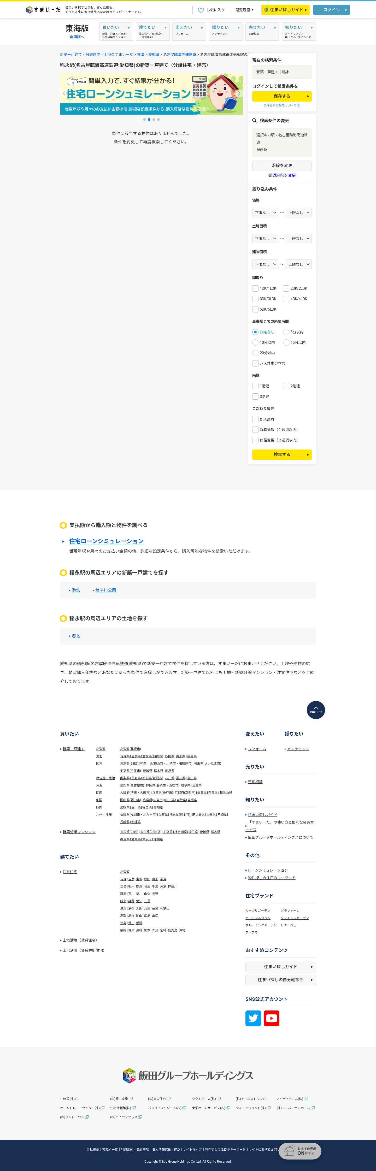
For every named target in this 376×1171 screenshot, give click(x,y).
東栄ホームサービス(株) (208, 1108)
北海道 (100, 749)
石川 (131, 894)
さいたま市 (212, 763)
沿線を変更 (282, 165)
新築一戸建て (74, 749)
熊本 (147, 930)
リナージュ (288, 925)
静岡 (131, 901)
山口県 (170, 800)
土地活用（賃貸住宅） (81, 940)
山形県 (180, 756)
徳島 (123, 923)
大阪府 (125, 793)
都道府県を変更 (282, 176)
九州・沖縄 (104, 815)
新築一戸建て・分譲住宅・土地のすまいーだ (96, 54)
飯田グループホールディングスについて (280, 837)
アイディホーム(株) (290, 1099)
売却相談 (255, 782)
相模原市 (185, 763)
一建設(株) (67, 1099)
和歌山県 (226, 793)
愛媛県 (125, 807)
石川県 (169, 778)
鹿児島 (172, 930)
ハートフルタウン (258, 918)
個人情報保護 (161, 1149)
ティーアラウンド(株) (251, 1108)
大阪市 (144, 793)
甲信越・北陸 (105, 778)
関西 (99, 793)
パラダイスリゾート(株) (164, 1108)
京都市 (190, 793)
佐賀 (131, 930)
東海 (140, 54)
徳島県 (147, 807)
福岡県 (125, 815)
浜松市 (173, 785)
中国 (99, 800)
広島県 (147, 800)
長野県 (136, 778)
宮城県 (147, 756)
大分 (155, 930)
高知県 (158, 807)
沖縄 (182, 930)
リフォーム (257, 749)
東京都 (125, 763)
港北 (76, 590)
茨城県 (147, 771)
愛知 (139, 901)
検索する (282, 454)
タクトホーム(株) (204, 1099)
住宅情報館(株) (120, 1108)
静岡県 (150, 785)
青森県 (125, 756)
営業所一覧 (110, 1149)
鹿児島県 (198, 815)
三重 (147, 901)
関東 (99, 763)
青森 (123, 879)
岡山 (139, 916)
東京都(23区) (129, 832)
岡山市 (135, 800)
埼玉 (147, 886)
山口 (155, 916)
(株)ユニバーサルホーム (293, 1108)
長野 (155, 894)
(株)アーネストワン (249, 1099)
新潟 (123, 894)
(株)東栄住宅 (157, 1099)
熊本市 (184, 815)
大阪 (139, 908)
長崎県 (125, 822)
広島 (147, 916)
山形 (155, 879)
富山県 (192, 778)
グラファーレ (290, 911)
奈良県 (213, 793)
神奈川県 (146, 763)
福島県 (192, 756)
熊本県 (174, 815)
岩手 (131, 879)
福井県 (180, 778)
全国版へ (77, 37)
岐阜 (123, 901)
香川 (131, 923)
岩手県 (136, 756)
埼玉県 (198, 763)
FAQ (177, 1149)
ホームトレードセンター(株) (80, 1108)
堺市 (134, 793)
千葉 (155, 886)
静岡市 (161, 785)
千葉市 (135, 771)
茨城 (123, 886)
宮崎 (163, 930)
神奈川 (172, 886)
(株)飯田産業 (119, 1099)
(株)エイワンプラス (123, 1117)
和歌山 (164, 908)
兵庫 (147, 908)
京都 (131, 908)
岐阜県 (185, 785)
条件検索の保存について (280, 105)
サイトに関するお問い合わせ (269, 1149)
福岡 (123, 930)
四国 (99, 807)
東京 (163, 886)
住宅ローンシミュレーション (106, 541)
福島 (163, 879)
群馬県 (169, 771)
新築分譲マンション (79, 832)
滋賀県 (202, 793)
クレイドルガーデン (295, 918)
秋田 (147, 879)
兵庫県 (157, 793)
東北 (99, 756)
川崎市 (171, 763)
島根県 (192, 800)
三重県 (197, 785)
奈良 (155, 908)
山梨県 (125, 778)
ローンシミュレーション (268, 870)
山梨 (147, 894)
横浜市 (158, 763)
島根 (131, 916)
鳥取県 (181, 800)
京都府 (179, 793)
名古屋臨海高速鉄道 (179, 54)
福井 (139, 894)
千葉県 (125, 771)
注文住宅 (70, 872)
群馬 (139, 886)
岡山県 (125, 800)
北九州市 (149, 815)
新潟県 (147, 778)
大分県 (211, 815)
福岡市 (135, 815)
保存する (282, 96)
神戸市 (167, 793)
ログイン (331, 9)
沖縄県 (136, 822)
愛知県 (153, 54)
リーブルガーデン (257, 911)
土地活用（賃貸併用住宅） (85, 950)
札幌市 (135, 749)
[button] (64, 93)
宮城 (139, 879)
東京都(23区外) (151, 832)
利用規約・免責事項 (135, 1149)
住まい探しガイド (283, 10)
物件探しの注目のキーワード (272, 878)
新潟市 (157, 778)
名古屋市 (137, 785)
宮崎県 (222, 815)
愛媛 (139, 923)
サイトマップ (192, 1149)
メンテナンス (298, 749)
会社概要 (92, 1149)
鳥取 (123, 916)
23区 (134, 763)
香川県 (136, 807)
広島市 (158, 800)
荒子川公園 (105, 590)
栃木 (131, 886)
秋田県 (169, 756)
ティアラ (251, 933)
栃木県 (158, 771)
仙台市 (157, 756)
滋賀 (123, 908)
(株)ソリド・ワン (72, 1117)
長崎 (139, 930)
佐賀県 (163, 815)
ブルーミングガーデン (261, 925)
